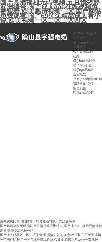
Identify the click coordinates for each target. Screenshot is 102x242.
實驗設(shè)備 (83, 84)
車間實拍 (79, 47)
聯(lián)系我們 (83, 93)
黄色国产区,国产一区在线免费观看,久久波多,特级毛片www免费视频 (49, 239)
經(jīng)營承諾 (83, 70)
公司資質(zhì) (83, 51)
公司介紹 (79, 38)
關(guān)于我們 (84, 42)
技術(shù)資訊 (83, 65)
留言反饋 (79, 88)
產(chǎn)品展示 (84, 61)
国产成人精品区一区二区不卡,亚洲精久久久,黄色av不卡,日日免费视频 (50, 235)
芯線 (76, 56)
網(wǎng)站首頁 (84, 33)
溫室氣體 (79, 74)
